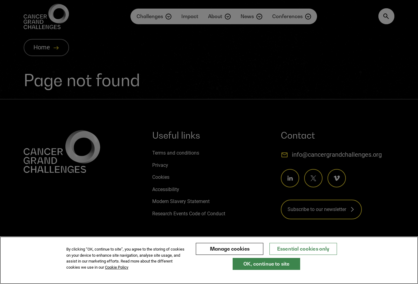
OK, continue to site (266, 269)
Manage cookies (230, 254)
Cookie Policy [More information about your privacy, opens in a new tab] (116, 272)
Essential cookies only (303, 254)
